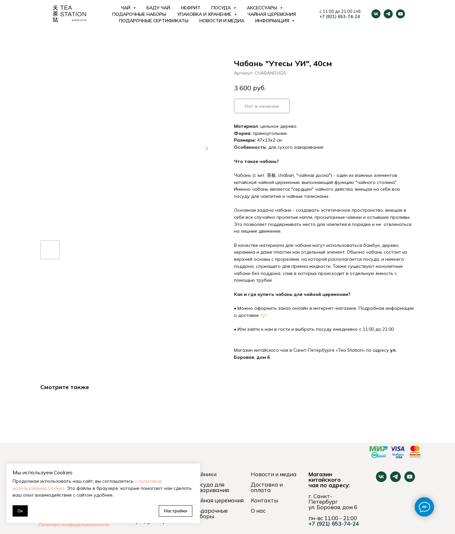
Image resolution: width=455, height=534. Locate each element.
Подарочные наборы (139, 14)
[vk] (375, 13)
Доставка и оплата (267, 487)
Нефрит (190, 8)
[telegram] (388, 13)
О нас (258, 510)
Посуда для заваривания (211, 487)
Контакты (264, 500)
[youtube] (400, 13)
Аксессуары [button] (262, 8)
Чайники (205, 474)
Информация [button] (272, 21)
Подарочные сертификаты (153, 21)
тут (263, 315)
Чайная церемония (272, 14)
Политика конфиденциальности (74, 525)
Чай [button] (126, 8)
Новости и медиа (221, 21)
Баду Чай (158, 8)
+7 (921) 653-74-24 (339, 16)
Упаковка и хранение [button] (205, 14)
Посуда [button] (221, 8)
